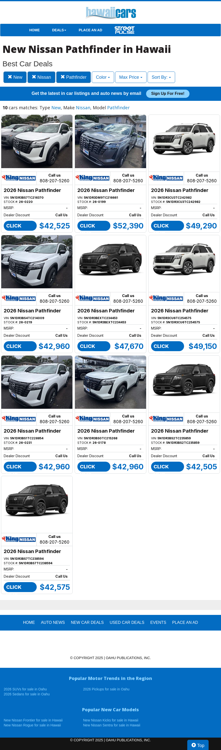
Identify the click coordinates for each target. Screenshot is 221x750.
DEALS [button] (59, 30)
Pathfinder (74, 77)
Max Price (130, 77)
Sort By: (161, 77)
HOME (34, 30)
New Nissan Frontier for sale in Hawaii (33, 720)
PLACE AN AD (90, 30)
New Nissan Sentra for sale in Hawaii (111, 725)
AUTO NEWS (53, 622)
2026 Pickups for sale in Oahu (106, 689)
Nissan (41, 77)
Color (103, 77)
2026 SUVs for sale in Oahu (25, 689)
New (15, 77)
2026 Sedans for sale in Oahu (27, 694)
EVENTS (158, 622)
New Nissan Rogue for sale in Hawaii (32, 725)
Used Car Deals (127, 622)
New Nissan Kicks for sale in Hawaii (110, 720)
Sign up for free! (167, 93)
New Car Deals (87, 622)
